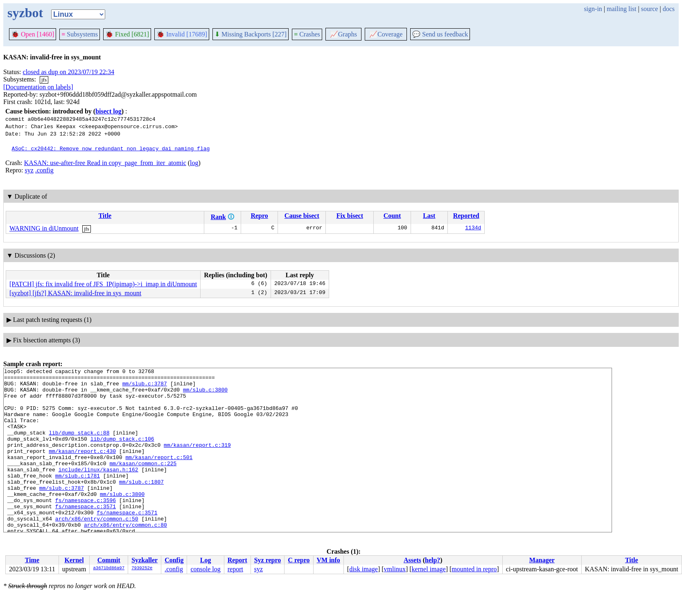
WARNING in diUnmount (44, 228)
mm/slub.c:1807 (141, 505)
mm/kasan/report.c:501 (158, 475)
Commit (108, 560)
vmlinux (395, 569)
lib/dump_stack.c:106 (122, 453)
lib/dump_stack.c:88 (79, 446)
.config (44, 170)
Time (32, 560)
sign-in (593, 8)
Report (237, 560)
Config (174, 560)
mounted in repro (474, 569)
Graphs (343, 34)
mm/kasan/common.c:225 (142, 483)
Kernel (74, 560)
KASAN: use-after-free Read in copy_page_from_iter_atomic (105, 162)
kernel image (429, 569)
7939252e (141, 568)
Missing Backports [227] (251, 34)
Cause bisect (302, 215)
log (194, 162)
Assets (412, 560)
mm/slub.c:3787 (144, 387)
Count (392, 215)
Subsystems (79, 34)
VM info (328, 560)
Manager (542, 560)
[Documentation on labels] (38, 87)
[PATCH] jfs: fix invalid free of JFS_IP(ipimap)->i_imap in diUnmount (103, 284)
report (235, 569)
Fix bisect (349, 215)
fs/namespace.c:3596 (85, 527)
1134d (473, 228)
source (649, 8)
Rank (218, 216)
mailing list (621, 8)
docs (669, 8)
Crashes (307, 34)
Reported (466, 215)
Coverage (385, 34)
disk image (363, 569)
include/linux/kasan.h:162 (98, 490)
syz (29, 170)
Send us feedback (440, 34)
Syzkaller (144, 560)
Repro (259, 215)
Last (429, 215)
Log (205, 560)
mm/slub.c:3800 (205, 394)
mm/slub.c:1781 (77, 497)
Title (104, 215)
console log (205, 569)
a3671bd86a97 (108, 568)
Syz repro (267, 560)
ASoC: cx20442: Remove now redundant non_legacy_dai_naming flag (111, 148)
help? (432, 560)
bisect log (108, 111)
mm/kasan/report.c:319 (197, 460)
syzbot (25, 12)
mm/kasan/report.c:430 (82, 468)
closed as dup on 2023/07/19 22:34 (69, 71)
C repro (298, 560)
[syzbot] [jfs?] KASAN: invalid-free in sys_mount (75, 293)
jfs (44, 80)
